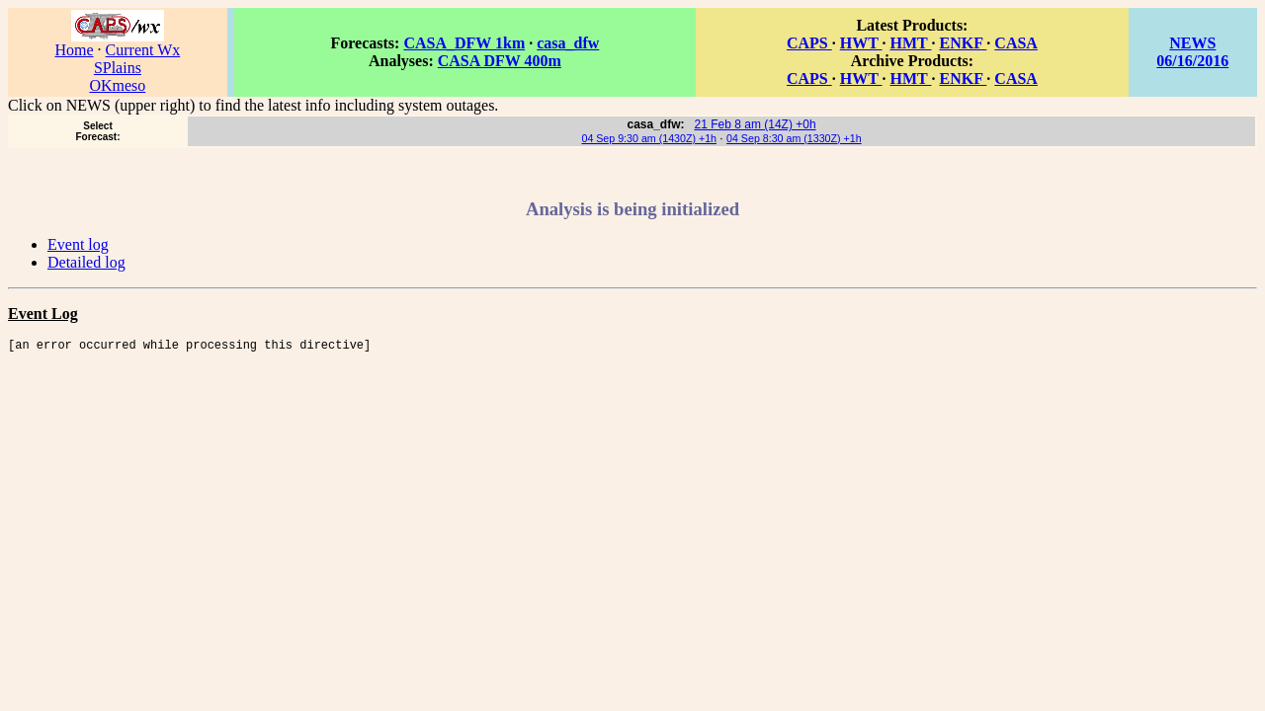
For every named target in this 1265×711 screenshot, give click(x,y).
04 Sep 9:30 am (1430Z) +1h (649, 138)
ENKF (962, 43)
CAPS (809, 43)
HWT (861, 43)
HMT (911, 43)
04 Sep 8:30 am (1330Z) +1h (794, 138)
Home (73, 49)
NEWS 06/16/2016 (1192, 52)
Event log (78, 244)
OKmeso (117, 85)
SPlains (117, 67)
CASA (1016, 43)
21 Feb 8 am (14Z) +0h (755, 124)
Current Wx (143, 49)
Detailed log (86, 262)
